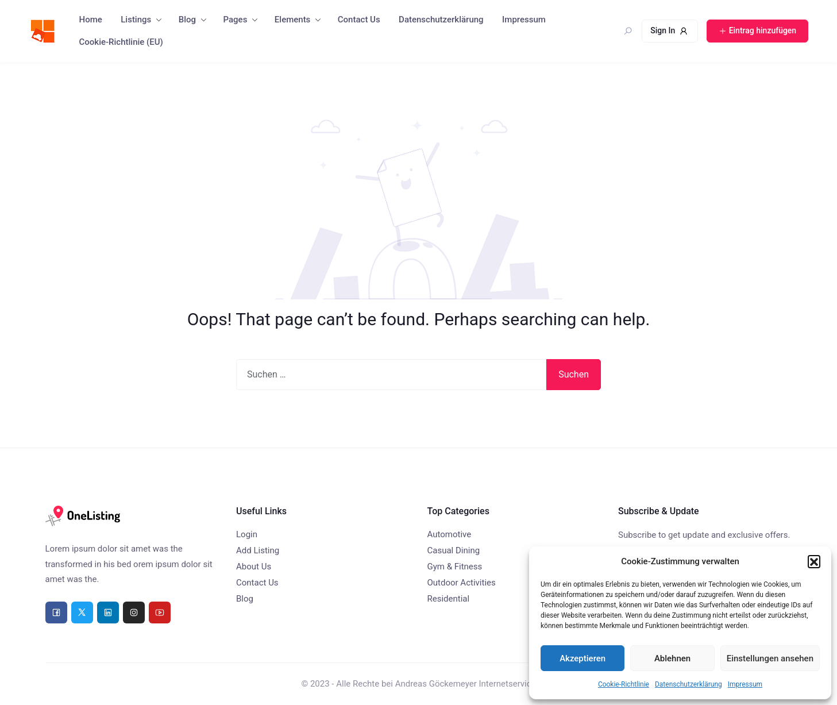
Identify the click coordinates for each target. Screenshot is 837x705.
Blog (187, 19)
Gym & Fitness (455, 566)
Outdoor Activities (461, 582)
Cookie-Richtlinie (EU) (121, 42)
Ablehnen (672, 658)
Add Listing (257, 550)
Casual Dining (453, 550)
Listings (136, 19)
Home (90, 19)
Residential (448, 599)
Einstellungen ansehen (770, 658)
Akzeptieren (582, 658)
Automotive (449, 534)
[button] (814, 561)
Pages (235, 19)
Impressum (745, 684)
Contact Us (359, 19)
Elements (293, 19)
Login (246, 534)
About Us (253, 566)
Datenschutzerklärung (688, 684)
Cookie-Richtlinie (623, 684)
